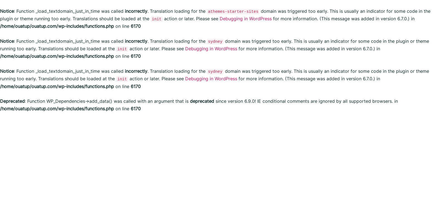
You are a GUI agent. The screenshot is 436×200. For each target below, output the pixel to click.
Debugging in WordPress (246, 18)
